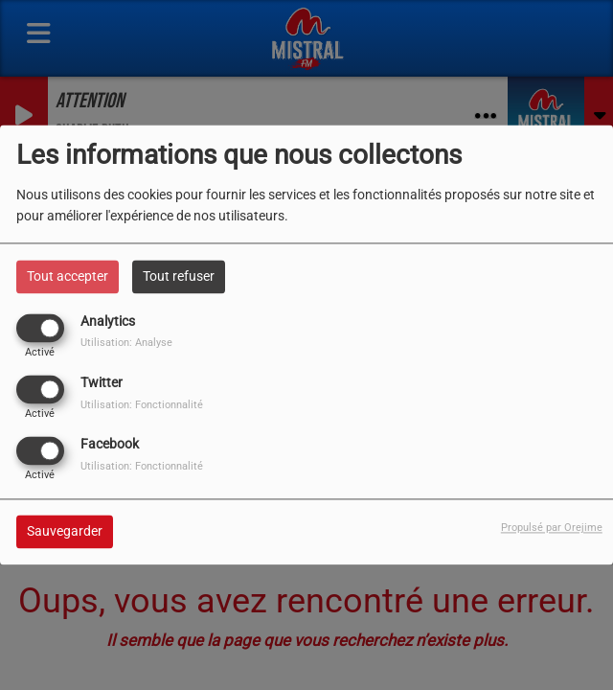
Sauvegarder (64, 532)
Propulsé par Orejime (551, 528)
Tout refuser (179, 276)
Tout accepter (67, 276)
